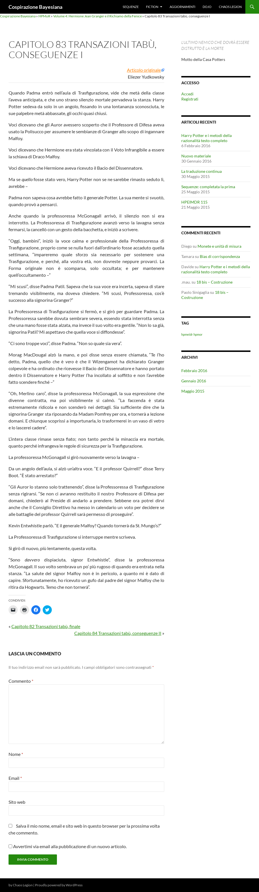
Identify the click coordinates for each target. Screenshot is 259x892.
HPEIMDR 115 (194, 202)
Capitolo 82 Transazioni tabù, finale (45, 626)
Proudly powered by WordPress (59, 885)
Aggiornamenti (182, 7)
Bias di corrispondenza (220, 256)
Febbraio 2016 (194, 370)
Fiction (152, 7)
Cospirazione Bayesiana (35, 7)
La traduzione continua (201, 171)
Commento (21, 681)
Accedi (187, 93)
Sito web (17, 802)
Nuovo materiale (196, 155)
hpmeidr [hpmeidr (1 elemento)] (187, 334)
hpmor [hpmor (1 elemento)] (198, 334)
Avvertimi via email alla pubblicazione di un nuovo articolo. (70, 846)
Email (15, 778)
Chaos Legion (230, 7)
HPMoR (44, 16)
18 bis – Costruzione (214, 282)
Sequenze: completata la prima (208, 186)
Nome (16, 754)
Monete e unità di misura (219, 246)
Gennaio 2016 (193, 380)
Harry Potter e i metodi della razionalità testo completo (206, 138)
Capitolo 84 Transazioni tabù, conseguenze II (117, 633)
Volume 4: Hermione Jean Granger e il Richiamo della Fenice (97, 16)
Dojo (207, 7)
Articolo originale (144, 70)
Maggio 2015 (192, 391)
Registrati (189, 99)
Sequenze (131, 7)
